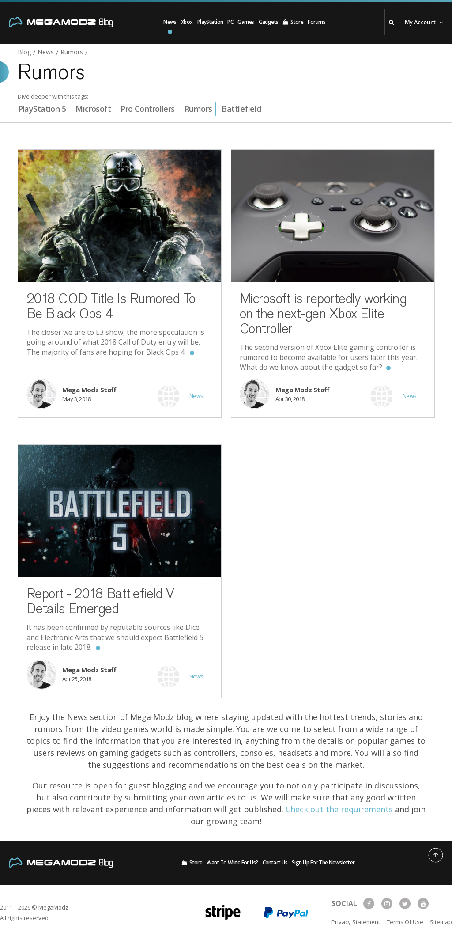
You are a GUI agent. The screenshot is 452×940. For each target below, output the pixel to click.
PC (230, 22)
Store (293, 22)
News (170, 22)
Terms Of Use (405, 922)
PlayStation (210, 22)
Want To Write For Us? (232, 862)
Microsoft (93, 108)
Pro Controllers (148, 108)
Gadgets (269, 22)
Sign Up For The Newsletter (323, 862)
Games (245, 22)
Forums (316, 22)
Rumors (198, 108)
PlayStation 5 (42, 108)
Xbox (187, 22)
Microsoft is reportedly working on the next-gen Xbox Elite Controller (323, 313)
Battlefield (241, 108)
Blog (24, 52)
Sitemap (441, 922)
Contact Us (275, 862)
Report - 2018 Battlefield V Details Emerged (100, 600)
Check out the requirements (339, 809)
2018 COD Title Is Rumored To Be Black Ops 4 (111, 305)
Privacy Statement (355, 922)
